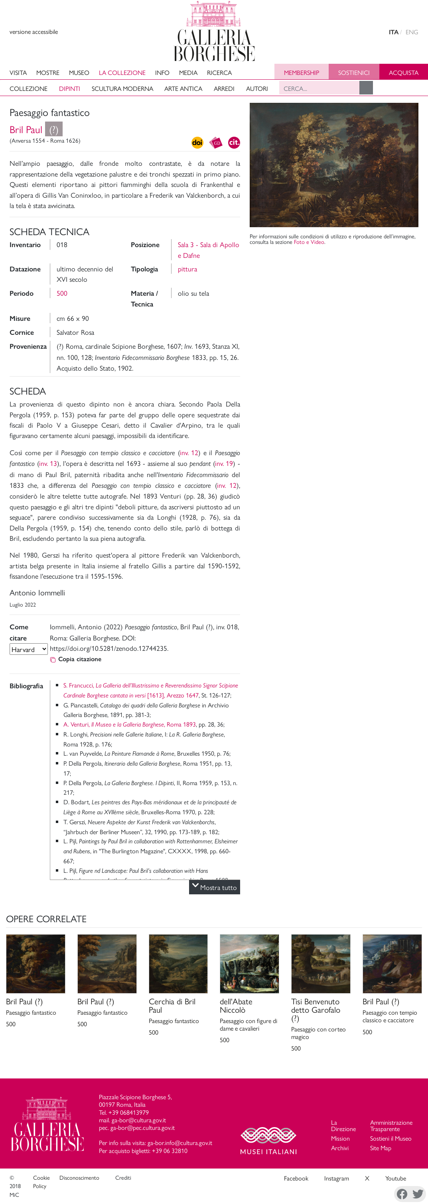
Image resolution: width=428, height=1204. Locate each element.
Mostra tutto (214, 887)
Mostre (47, 72)
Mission (340, 1138)
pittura (187, 268)
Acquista (403, 72)
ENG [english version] (412, 31)
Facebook (296, 1177)
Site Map (380, 1147)
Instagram (336, 1177)
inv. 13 (48, 463)
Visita (18, 72)
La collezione (122, 72)
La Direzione (343, 1125)
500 (62, 293)
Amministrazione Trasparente (391, 1125)
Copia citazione (75, 659)
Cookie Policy (41, 1181)
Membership (301, 72)
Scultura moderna (122, 88)
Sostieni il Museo (391, 1138)
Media (188, 72)
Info (162, 72)
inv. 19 (224, 463)
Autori (257, 88)
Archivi (340, 1147)
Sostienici (354, 72)
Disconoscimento (79, 1177)
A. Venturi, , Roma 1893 (129, 724)
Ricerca (219, 72)
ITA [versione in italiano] (393, 32)
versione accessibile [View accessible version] (34, 31)
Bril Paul (36, 129)
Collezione (28, 88)
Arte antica (183, 88)
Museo (79, 72)
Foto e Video (309, 242)
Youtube (395, 1177)
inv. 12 (189, 452)
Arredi (224, 88)
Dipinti (69, 88)
